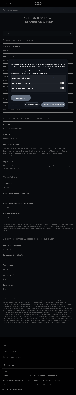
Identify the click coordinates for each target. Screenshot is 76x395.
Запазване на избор (32, 104)
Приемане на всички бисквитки (53, 104)
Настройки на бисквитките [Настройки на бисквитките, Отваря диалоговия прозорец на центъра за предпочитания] (21, 97)
